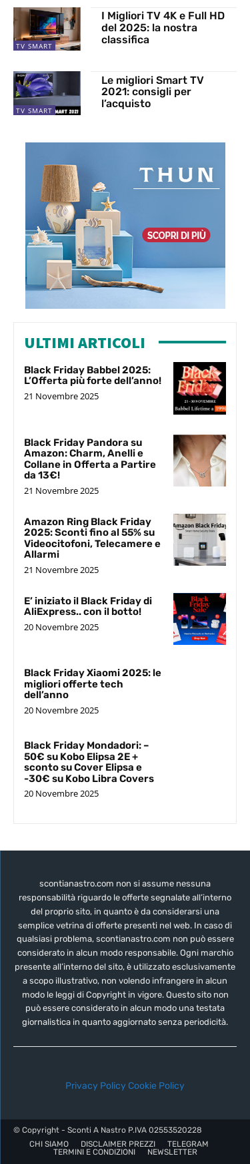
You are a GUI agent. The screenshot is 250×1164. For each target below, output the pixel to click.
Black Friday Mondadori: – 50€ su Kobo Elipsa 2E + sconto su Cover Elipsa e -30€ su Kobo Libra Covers (89, 762)
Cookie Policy (156, 1085)
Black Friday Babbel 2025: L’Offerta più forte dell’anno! (92, 375)
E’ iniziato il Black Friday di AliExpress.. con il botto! (88, 606)
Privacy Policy (95, 1085)
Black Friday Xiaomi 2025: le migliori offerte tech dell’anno (92, 684)
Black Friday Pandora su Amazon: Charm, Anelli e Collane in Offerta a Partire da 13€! (90, 459)
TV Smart (34, 46)
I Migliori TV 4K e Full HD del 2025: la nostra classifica (163, 27)
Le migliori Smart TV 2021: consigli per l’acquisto (152, 92)
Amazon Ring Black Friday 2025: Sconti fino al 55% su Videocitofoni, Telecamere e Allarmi (92, 538)
